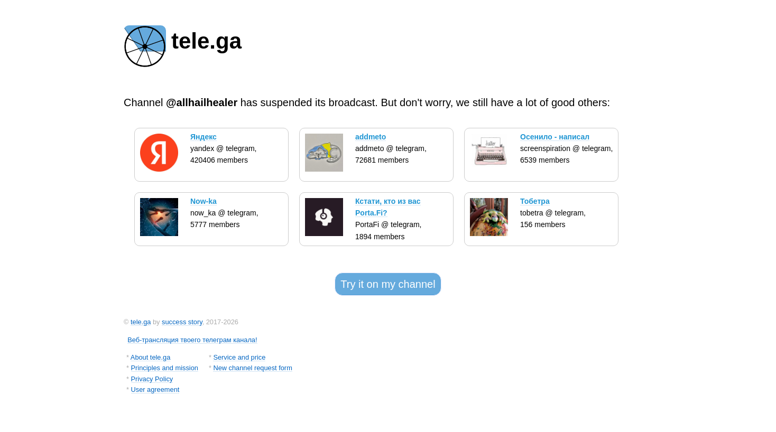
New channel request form (252, 368)
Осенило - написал (554, 137)
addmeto (370, 137)
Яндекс (203, 137)
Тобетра (535, 201)
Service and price (239, 357)
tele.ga (141, 322)
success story (182, 322)
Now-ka (203, 201)
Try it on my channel (387, 284)
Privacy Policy (152, 379)
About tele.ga (150, 357)
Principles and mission (164, 368)
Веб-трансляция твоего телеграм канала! (192, 340)
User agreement (155, 389)
